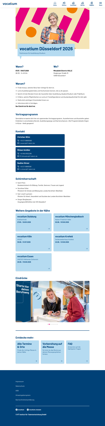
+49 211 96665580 (25, 141)
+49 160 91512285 (25, 154)
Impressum (20, 381)
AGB (17, 391)
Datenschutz (20, 386)
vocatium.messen (35, 410)
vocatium (20, 410)
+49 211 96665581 (25, 168)
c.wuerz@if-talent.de (26, 143)
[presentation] (17, 304)
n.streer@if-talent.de (26, 170)
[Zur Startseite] (10, 3)
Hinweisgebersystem (23, 395)
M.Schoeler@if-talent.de (28, 157)
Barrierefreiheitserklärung (25, 400)
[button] (47, 325)
